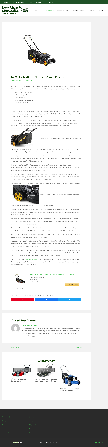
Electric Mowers (7, 425)
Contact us (32, 417)
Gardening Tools (7, 417)
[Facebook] (96, 443)
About (31, 421)
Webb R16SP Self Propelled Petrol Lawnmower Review (43, 381)
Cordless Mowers (7, 421)
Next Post (79, 347)
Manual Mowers (7, 429)
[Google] (105, 443)
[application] (9, 2)
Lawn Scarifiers (7, 433)
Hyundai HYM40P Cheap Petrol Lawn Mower (70, 390)
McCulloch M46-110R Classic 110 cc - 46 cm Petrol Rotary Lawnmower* (50, 275)
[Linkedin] (102, 443)
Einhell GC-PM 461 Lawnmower (19, 380)
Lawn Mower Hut (9, 13)
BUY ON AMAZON (73, 287)
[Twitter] (99, 443)
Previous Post (14, 347)
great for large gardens (32, 259)
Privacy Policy (33, 425)
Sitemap (31, 433)
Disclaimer (32, 429)
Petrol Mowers (17, 80)
